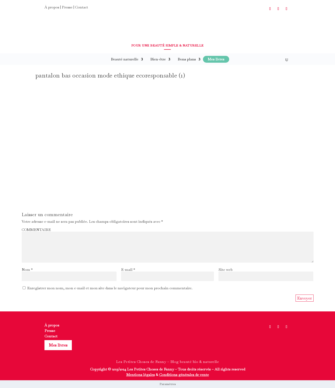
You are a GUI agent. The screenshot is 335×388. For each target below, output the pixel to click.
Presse (67, 7)
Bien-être (158, 59)
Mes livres (58, 345)
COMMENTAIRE (36, 229)
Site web (225, 269)
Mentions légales (140, 374)
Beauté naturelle (124, 59)
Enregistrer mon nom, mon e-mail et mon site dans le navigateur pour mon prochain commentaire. (109, 288)
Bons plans (187, 59)
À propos (51, 7)
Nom (27, 269)
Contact (81, 7)
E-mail (128, 269)
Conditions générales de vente (184, 374)
